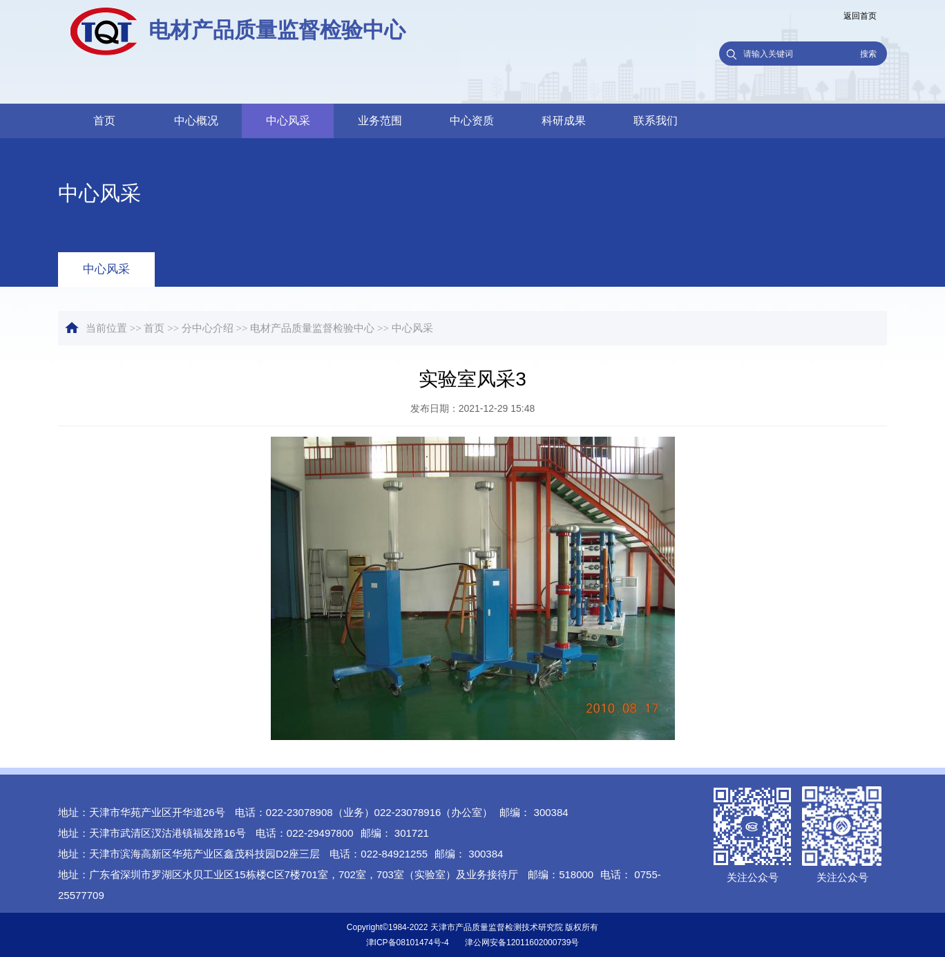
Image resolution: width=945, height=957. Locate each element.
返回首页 (860, 16)
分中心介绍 (207, 328)
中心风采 (288, 120)
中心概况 (196, 120)
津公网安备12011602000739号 (522, 942)
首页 (104, 120)
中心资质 (472, 120)
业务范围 (380, 120)
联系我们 (655, 120)
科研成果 (564, 120)
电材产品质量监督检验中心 (312, 328)
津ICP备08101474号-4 (407, 942)
